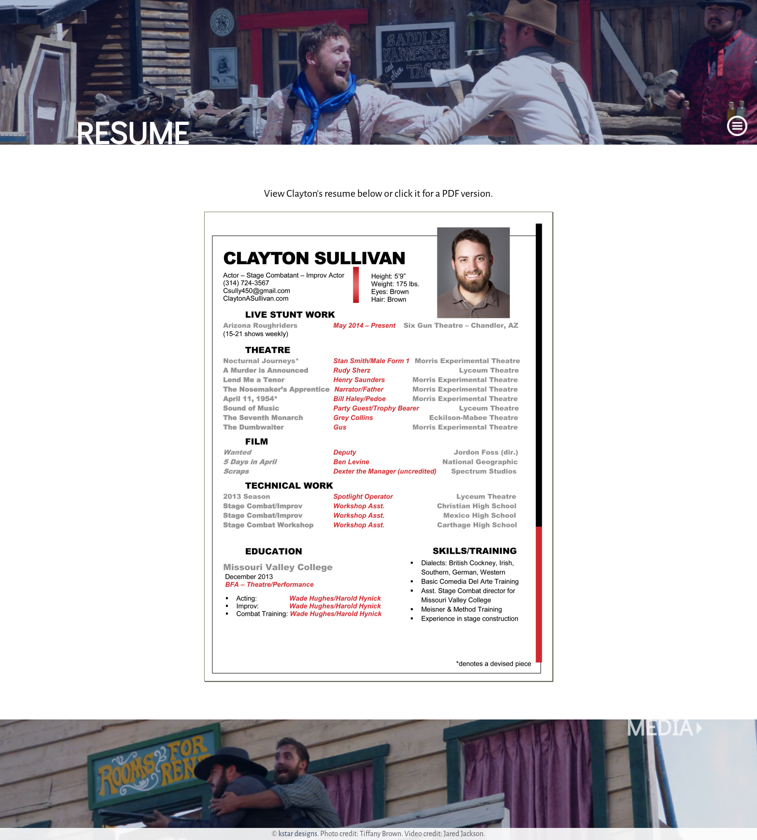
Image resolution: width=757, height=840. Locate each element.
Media (659, 726)
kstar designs (297, 834)
